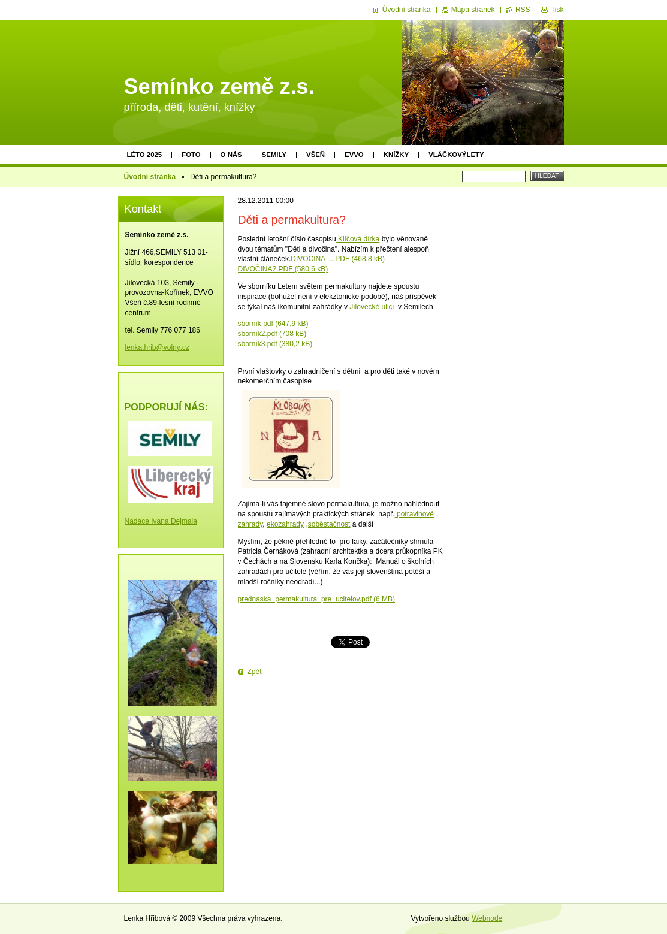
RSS (522, 9)
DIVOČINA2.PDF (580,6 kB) (283, 269)
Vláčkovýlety (456, 154)
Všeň (315, 154)
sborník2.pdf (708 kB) (272, 334)
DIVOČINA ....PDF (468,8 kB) (338, 259)
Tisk (557, 9)
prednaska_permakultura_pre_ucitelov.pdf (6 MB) (317, 599)
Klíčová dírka (358, 239)
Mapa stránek (473, 9)
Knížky (396, 154)
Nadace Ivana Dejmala (161, 521)
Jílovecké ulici (371, 307)
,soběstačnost (328, 524)
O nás (231, 154)
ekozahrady (285, 524)
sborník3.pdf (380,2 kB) (275, 344)
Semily (274, 154)
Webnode (487, 918)
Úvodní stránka (150, 177)
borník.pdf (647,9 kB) (275, 323)
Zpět (255, 671)
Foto (191, 154)
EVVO (354, 154)
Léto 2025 (144, 154)
